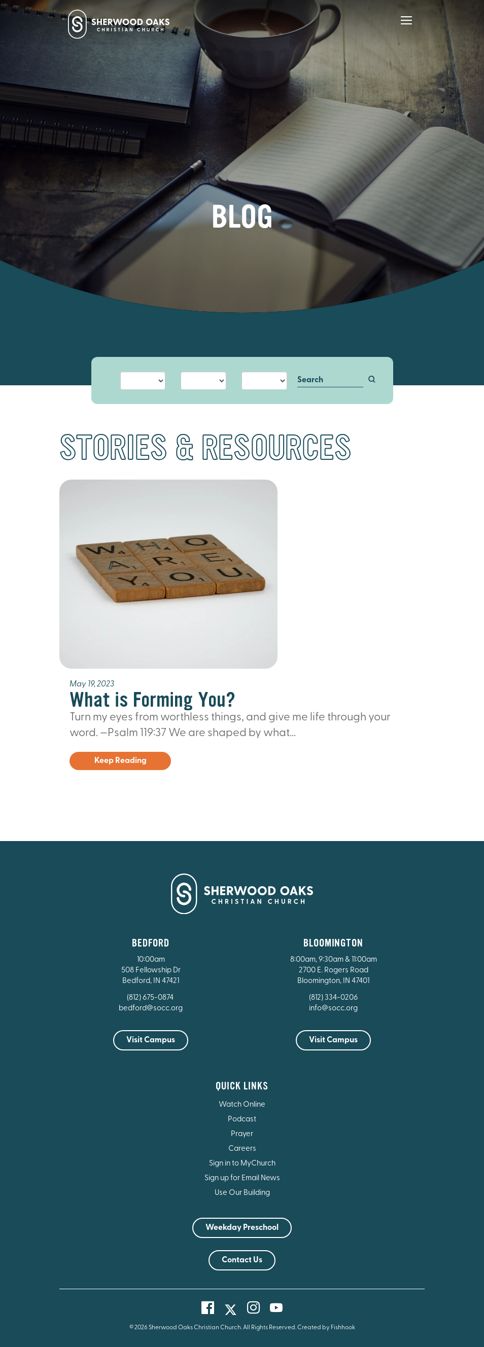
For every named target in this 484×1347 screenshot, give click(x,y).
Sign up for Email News (242, 1178)
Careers (242, 1149)
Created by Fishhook (326, 1328)
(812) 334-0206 (333, 998)
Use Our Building (242, 1193)
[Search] (330, 380)
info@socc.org (333, 1008)
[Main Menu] (406, 27)
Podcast (242, 1119)
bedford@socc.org (151, 1008)
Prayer (242, 1134)
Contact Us (242, 1260)
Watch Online (242, 1105)
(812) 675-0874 (151, 998)
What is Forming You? (152, 699)
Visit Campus (150, 1040)
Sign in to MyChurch (242, 1164)
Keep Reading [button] (120, 761)
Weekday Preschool (242, 1228)
